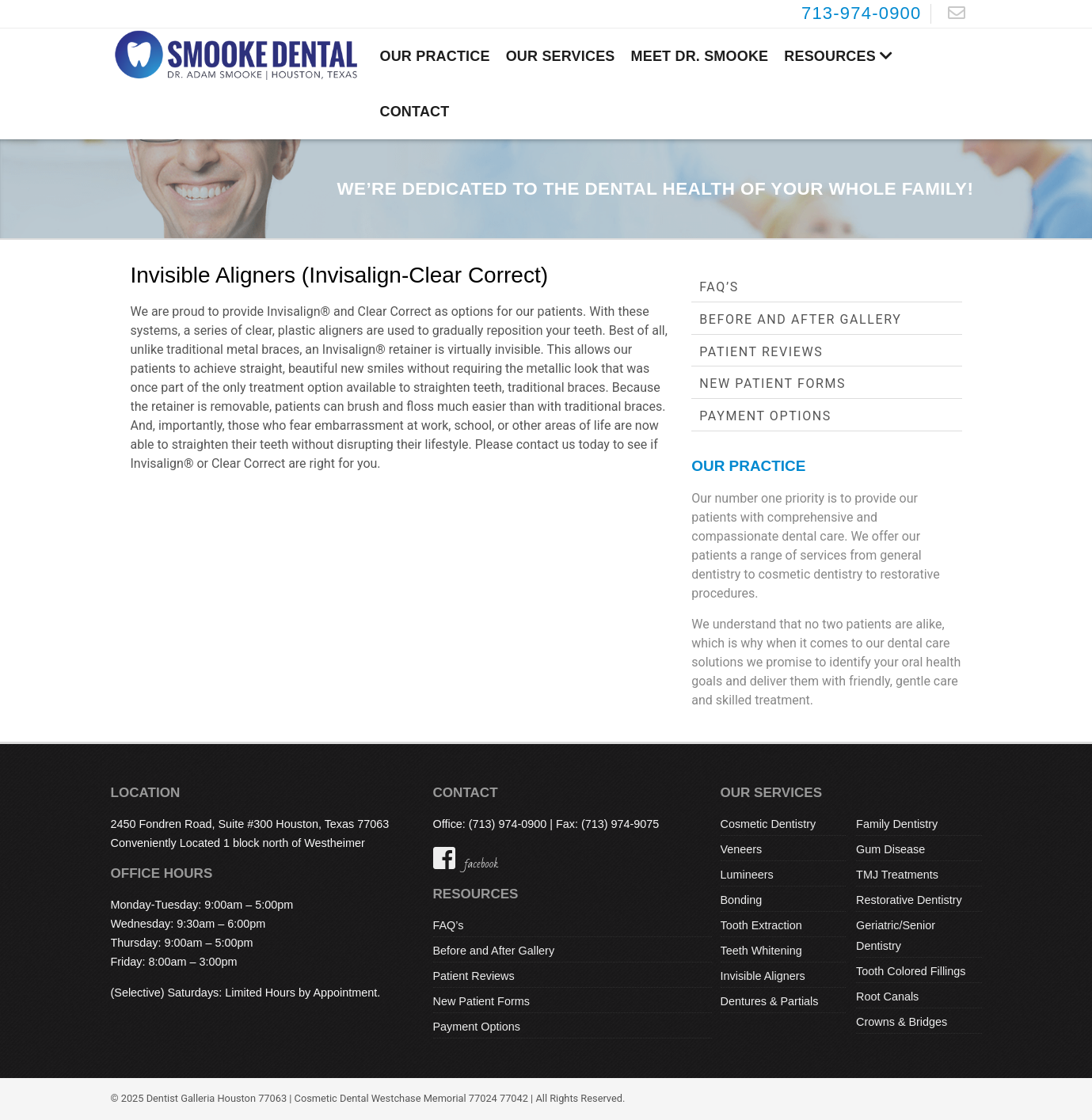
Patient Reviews (761, 351)
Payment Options (765, 415)
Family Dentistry (897, 824)
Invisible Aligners (763, 976)
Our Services (560, 56)
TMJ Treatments (897, 874)
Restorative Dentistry (909, 900)
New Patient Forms (772, 383)
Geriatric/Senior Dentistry (895, 935)
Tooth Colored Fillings (910, 971)
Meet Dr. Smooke (700, 56)
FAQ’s (719, 286)
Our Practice (435, 56)
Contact (415, 112)
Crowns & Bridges (901, 1022)
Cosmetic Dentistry (768, 824)
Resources (838, 56)
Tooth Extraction (761, 925)
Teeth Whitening (761, 950)
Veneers (742, 849)
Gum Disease (890, 849)
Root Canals (887, 996)
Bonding (742, 900)
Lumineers (747, 874)
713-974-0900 (861, 13)
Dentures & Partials (770, 1001)
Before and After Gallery (800, 319)
